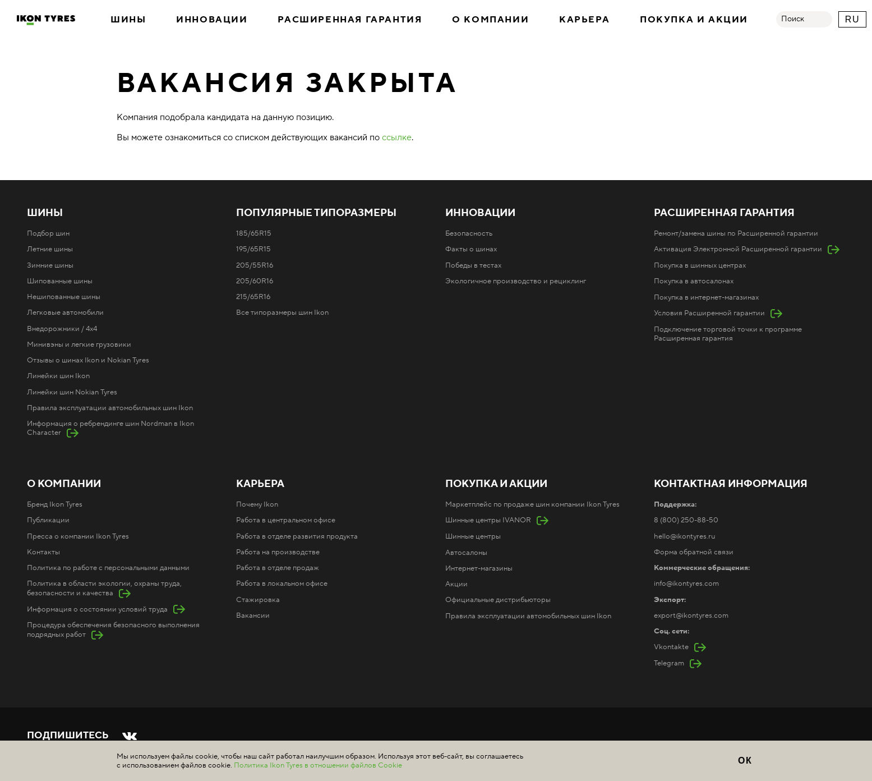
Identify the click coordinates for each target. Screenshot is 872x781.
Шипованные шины (60, 281)
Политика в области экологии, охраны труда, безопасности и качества (104, 588)
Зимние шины (50, 265)
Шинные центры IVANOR (488, 520)
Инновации (211, 19)
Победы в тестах (473, 265)
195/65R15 (253, 249)
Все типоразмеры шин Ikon (282, 312)
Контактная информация (731, 484)
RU (852, 19)
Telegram (669, 663)
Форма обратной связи (693, 552)
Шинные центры (473, 536)
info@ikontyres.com (686, 583)
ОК (745, 760)
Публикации (48, 520)
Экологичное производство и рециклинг (515, 281)
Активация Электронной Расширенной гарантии (738, 249)
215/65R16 (253, 296)
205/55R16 (254, 265)
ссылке (397, 137)
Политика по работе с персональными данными (108, 567)
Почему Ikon (257, 504)
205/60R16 (254, 281)
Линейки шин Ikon (58, 375)
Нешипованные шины (63, 296)
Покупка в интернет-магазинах (706, 297)
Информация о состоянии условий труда (97, 609)
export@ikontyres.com (691, 615)
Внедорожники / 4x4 (62, 328)
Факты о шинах (471, 249)
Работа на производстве (278, 552)
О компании (490, 19)
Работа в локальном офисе (281, 583)
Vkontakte (671, 646)
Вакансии (253, 615)
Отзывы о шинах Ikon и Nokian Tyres (88, 360)
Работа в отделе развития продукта (297, 536)
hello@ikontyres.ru (684, 536)
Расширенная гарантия (350, 19)
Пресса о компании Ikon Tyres (78, 536)
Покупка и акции (694, 19)
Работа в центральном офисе (285, 520)
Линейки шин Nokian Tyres (72, 392)
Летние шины (50, 249)
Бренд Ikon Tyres (54, 504)
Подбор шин (48, 233)
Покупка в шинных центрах (700, 265)
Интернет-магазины (479, 568)
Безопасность (468, 233)
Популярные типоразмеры (316, 213)
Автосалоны (466, 552)
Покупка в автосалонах (693, 281)
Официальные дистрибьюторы (498, 599)
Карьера (584, 19)
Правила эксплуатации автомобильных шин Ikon (110, 407)
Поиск (792, 19)
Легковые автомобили (65, 312)
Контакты (43, 552)
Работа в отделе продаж (277, 567)
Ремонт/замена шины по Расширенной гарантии (736, 233)
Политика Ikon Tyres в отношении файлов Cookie (318, 765)
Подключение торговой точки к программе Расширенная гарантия (728, 334)
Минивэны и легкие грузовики (79, 344)
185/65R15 (253, 233)
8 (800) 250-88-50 (686, 520)
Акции (456, 584)
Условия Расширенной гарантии (709, 313)
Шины (128, 19)
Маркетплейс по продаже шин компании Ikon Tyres (532, 504)
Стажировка (258, 599)
